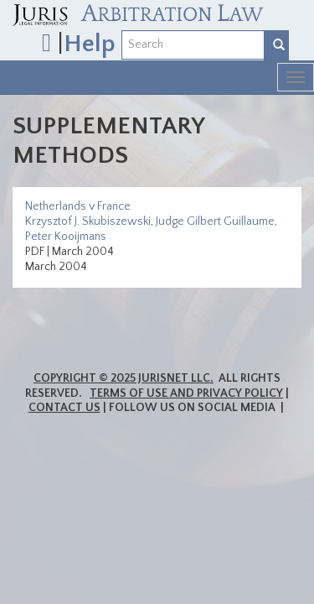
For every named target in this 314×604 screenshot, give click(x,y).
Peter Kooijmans (65, 236)
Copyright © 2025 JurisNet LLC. (123, 378)
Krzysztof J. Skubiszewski (88, 221)
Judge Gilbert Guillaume (215, 221)
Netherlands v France (78, 206)
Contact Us (64, 407)
